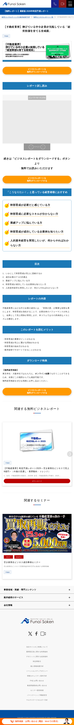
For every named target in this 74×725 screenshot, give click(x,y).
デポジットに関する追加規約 (37, 656)
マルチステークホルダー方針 (37, 700)
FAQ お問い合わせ (37, 681)
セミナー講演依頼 (37, 690)
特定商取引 (37, 661)
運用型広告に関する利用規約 (37, 652)
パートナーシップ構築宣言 (37, 695)
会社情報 (8, 605)
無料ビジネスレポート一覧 (43, 17)
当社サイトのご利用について (37, 647)
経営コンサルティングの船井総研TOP (16, 17)
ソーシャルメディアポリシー (37, 671)
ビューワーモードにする (37, 98)
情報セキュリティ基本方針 (37, 676)
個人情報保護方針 (37, 666)
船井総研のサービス (13, 597)
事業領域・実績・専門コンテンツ (20, 590)
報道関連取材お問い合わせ (37, 685)
